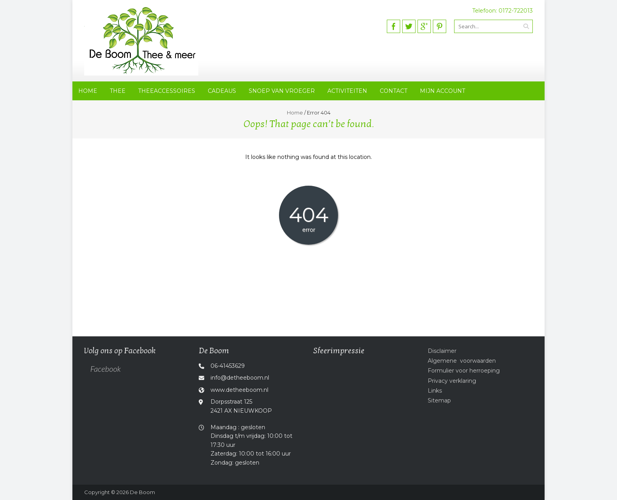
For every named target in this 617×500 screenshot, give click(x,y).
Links (435, 390)
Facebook (105, 368)
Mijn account (442, 90)
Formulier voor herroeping (464, 370)
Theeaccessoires (166, 90)
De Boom (142, 492)
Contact (393, 90)
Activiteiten (347, 90)
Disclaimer (442, 350)
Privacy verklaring (452, 380)
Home (87, 90)
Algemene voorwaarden (462, 360)
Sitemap (439, 400)
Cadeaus (222, 90)
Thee (118, 90)
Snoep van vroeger (282, 90)
